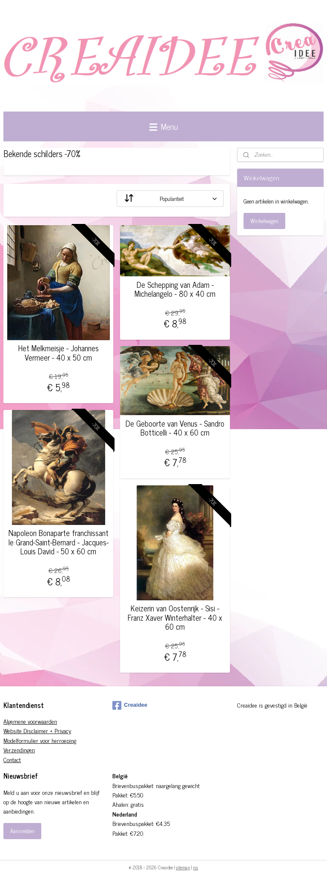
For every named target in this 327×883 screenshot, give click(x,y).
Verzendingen (19, 749)
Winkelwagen (264, 220)
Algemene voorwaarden (30, 721)
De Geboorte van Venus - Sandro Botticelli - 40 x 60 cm (175, 428)
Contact (12, 759)
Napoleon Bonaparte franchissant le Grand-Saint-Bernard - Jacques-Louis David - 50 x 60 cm (59, 542)
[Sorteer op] (170, 198)
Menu (163, 126)
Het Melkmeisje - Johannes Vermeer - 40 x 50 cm (58, 353)
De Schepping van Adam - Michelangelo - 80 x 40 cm (175, 289)
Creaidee (129, 705)
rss (195, 867)
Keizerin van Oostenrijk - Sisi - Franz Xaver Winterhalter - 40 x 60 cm (175, 617)
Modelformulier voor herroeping (39, 740)
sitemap (183, 867)
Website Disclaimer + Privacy (37, 730)
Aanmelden (22, 830)
